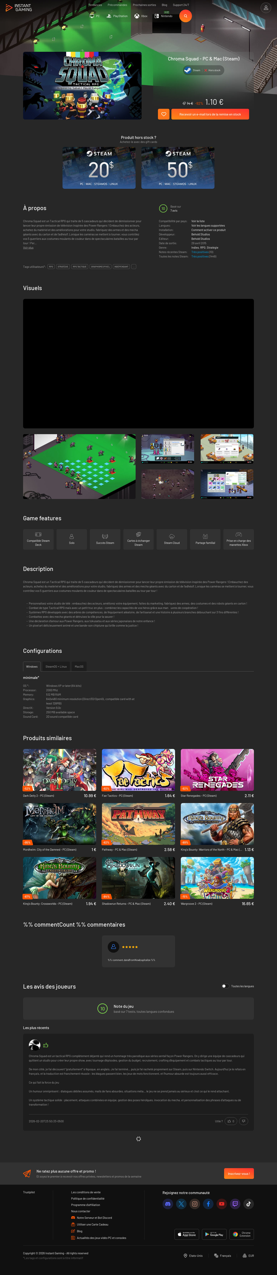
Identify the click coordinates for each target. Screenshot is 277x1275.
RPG (202, 247)
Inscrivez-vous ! (239, 1173)
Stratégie (212, 247)
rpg (51, 266)
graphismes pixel (100, 266)
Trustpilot (29, 1192)
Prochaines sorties (144, 5)
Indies (195, 247)
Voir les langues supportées (208, 225)
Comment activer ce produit (208, 230)
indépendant (121, 266)
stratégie (63, 266)
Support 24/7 (181, 5)
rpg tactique (80, 266)
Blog (164, 5)
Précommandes (117, 5)
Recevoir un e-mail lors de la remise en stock (210, 114)
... (134, 266)
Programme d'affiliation (85, 1205)
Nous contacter (80, 1211)
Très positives (200, 252)
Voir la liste (198, 221)
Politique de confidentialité (87, 1198)
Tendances (95, 5)
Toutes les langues (238, 986)
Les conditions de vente (86, 1192)
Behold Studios (200, 234)
